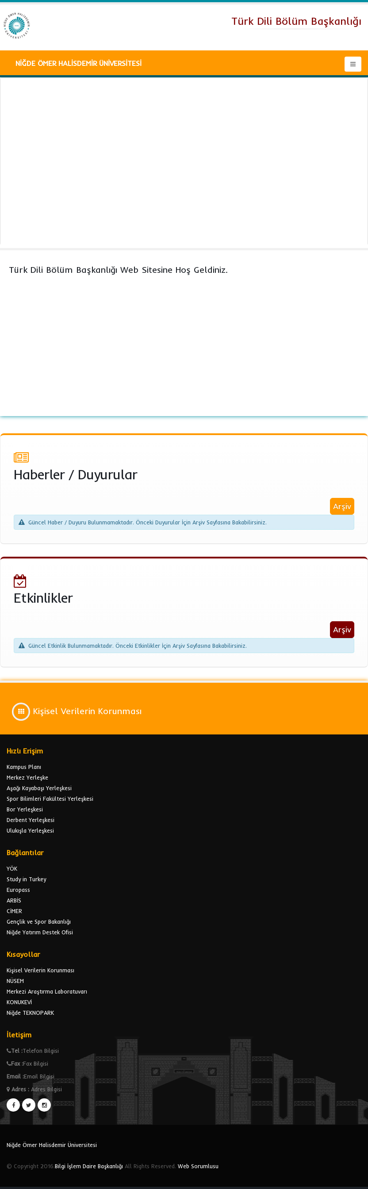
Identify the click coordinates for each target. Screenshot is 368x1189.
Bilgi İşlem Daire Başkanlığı (89, 1166)
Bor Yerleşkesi (25, 809)
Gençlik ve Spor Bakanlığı (39, 921)
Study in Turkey (26, 879)
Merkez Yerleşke (27, 777)
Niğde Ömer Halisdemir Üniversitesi (52, 1144)
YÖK (12, 868)
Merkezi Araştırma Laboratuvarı (47, 991)
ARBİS (14, 900)
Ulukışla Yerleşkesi (30, 830)
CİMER (14, 910)
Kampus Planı (24, 766)
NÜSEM (15, 980)
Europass (18, 889)
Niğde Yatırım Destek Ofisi (40, 932)
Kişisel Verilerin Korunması (40, 970)
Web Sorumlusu (198, 1166)
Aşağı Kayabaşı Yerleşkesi (39, 787)
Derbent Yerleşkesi (30, 819)
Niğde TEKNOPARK (30, 1012)
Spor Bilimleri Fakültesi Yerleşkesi (50, 798)
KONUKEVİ (19, 1001)
